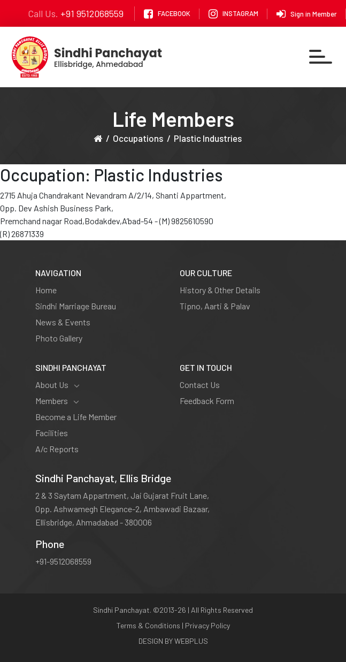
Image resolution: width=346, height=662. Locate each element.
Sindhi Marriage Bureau (75, 306)
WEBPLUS (191, 640)
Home (46, 290)
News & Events (62, 322)
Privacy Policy (207, 625)
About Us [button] (57, 384)
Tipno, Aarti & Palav (215, 306)
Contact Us (200, 384)
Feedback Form (207, 400)
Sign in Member (306, 14)
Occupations (138, 138)
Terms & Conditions (148, 625)
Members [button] (57, 400)
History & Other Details (220, 290)
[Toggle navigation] (321, 57)
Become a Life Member (76, 417)
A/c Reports (57, 449)
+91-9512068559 (63, 561)
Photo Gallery (58, 338)
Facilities (51, 433)
